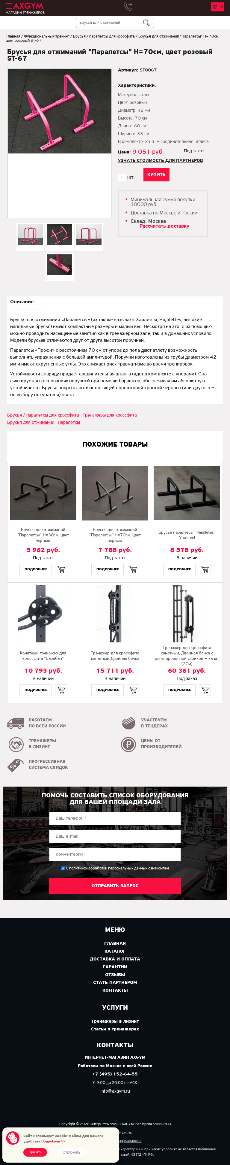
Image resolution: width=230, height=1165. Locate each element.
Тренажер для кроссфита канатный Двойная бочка (115, 656)
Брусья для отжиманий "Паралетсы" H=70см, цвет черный (115, 535)
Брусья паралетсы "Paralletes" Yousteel (187, 535)
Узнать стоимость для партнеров (160, 160)
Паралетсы (69, 422)
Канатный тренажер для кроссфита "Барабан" (43, 656)
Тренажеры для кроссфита (110, 415)
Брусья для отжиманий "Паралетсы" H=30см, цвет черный (43, 535)
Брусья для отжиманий (30, 422)
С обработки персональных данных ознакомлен (117, 868)
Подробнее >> (53, 1141)
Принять (35, 1152)
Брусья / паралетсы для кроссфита (104, 36)
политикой (78, 868)
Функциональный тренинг (46, 36)
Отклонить (71, 1152)
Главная (13, 36)
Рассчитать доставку (164, 226)
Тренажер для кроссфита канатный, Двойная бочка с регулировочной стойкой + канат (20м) (187, 656)
